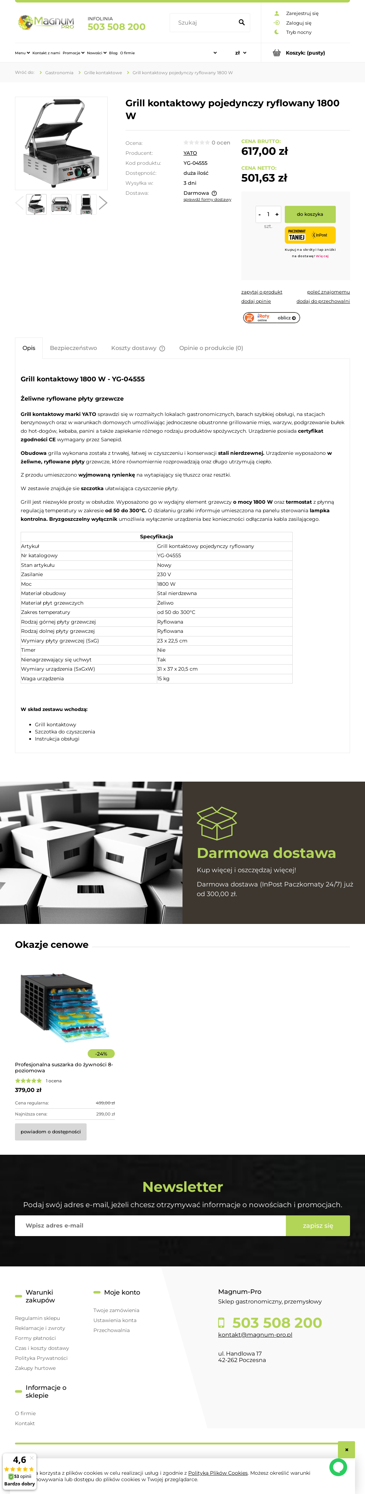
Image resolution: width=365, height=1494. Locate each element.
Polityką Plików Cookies (218, 1473)
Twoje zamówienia (116, 1310)
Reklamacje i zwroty (40, 1328)
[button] (19, 204)
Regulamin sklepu (37, 1318)
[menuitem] (22, 53)
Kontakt (25, 1423)
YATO (190, 153)
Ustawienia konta (115, 1320)
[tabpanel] (182, 556)
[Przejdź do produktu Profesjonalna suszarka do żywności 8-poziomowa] (65, 1017)
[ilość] (268, 214)
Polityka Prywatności (41, 1358)
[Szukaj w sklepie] (203, 22)
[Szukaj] (241, 23)
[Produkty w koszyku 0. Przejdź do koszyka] (305, 52)
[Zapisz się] (318, 1225)
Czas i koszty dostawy (42, 1348)
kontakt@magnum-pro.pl (255, 1334)
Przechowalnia (111, 1330)
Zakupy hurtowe (35, 1368)
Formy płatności (35, 1338)
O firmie (25, 1413)
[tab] (29, 348)
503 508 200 (117, 27)
